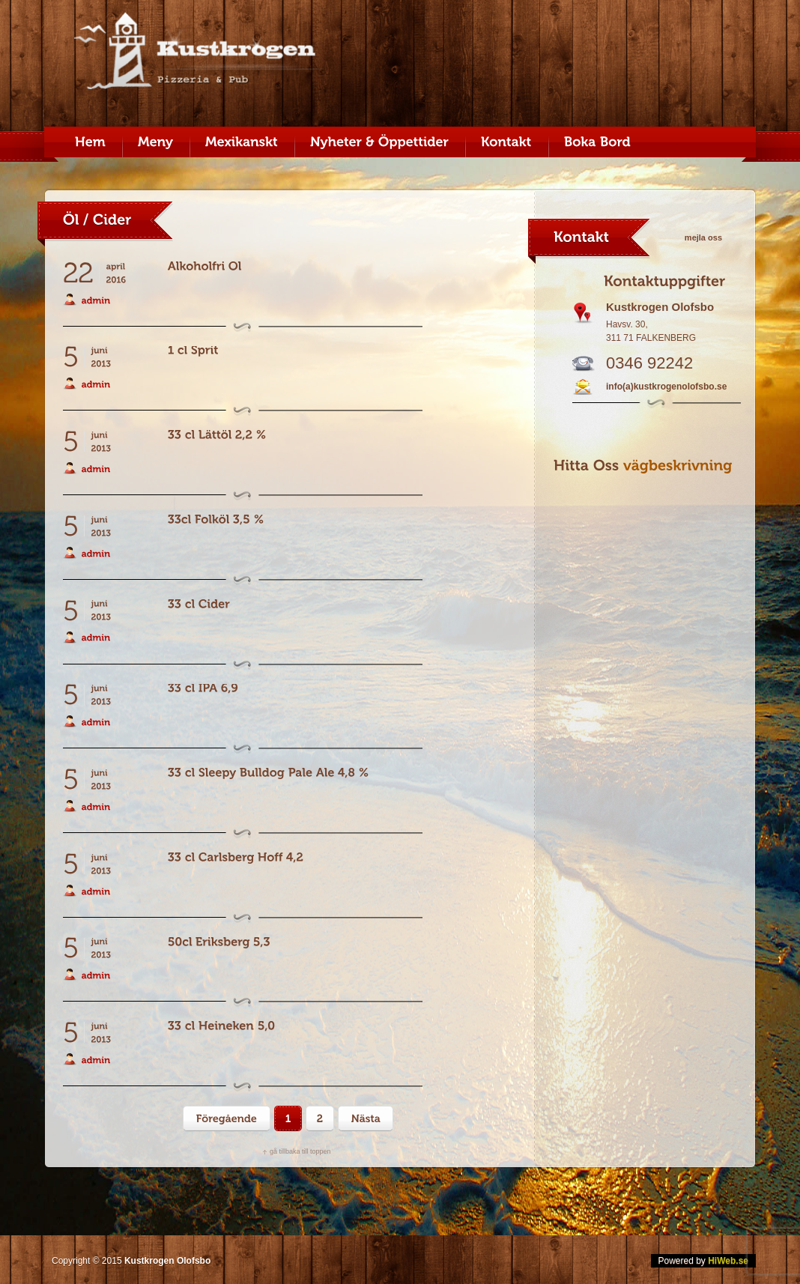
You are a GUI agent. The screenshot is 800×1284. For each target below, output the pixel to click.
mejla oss (703, 237)
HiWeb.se (728, 1261)
